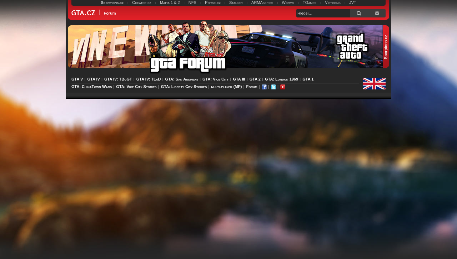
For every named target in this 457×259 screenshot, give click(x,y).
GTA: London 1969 (281, 79)
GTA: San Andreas (181, 79)
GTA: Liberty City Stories (184, 86)
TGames (309, 2)
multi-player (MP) (226, 86)
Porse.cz (213, 2)
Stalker (236, 2)
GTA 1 (307, 79)
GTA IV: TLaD (148, 79)
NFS (192, 2)
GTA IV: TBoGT (118, 79)
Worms (288, 2)
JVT (352, 2)
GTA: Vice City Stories (136, 86)
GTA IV (93, 79)
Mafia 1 (166, 2)
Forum (251, 86)
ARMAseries (262, 2)
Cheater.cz (141, 2)
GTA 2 (255, 79)
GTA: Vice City (215, 79)
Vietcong (333, 2)
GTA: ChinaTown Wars (91, 86)
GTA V (77, 79)
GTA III (239, 79)
